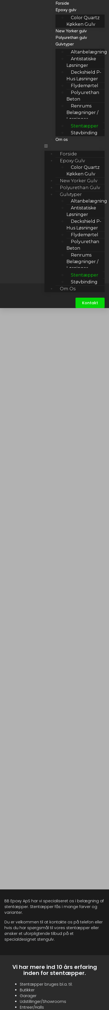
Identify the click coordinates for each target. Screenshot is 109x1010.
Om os (61, 139)
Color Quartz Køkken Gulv (83, 171)
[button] (74, 146)
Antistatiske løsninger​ (81, 62)
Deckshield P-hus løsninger (83, 75)
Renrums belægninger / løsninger (82, 112)
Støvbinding (84, 132)
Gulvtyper (64, 44)
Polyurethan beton (82, 96)
